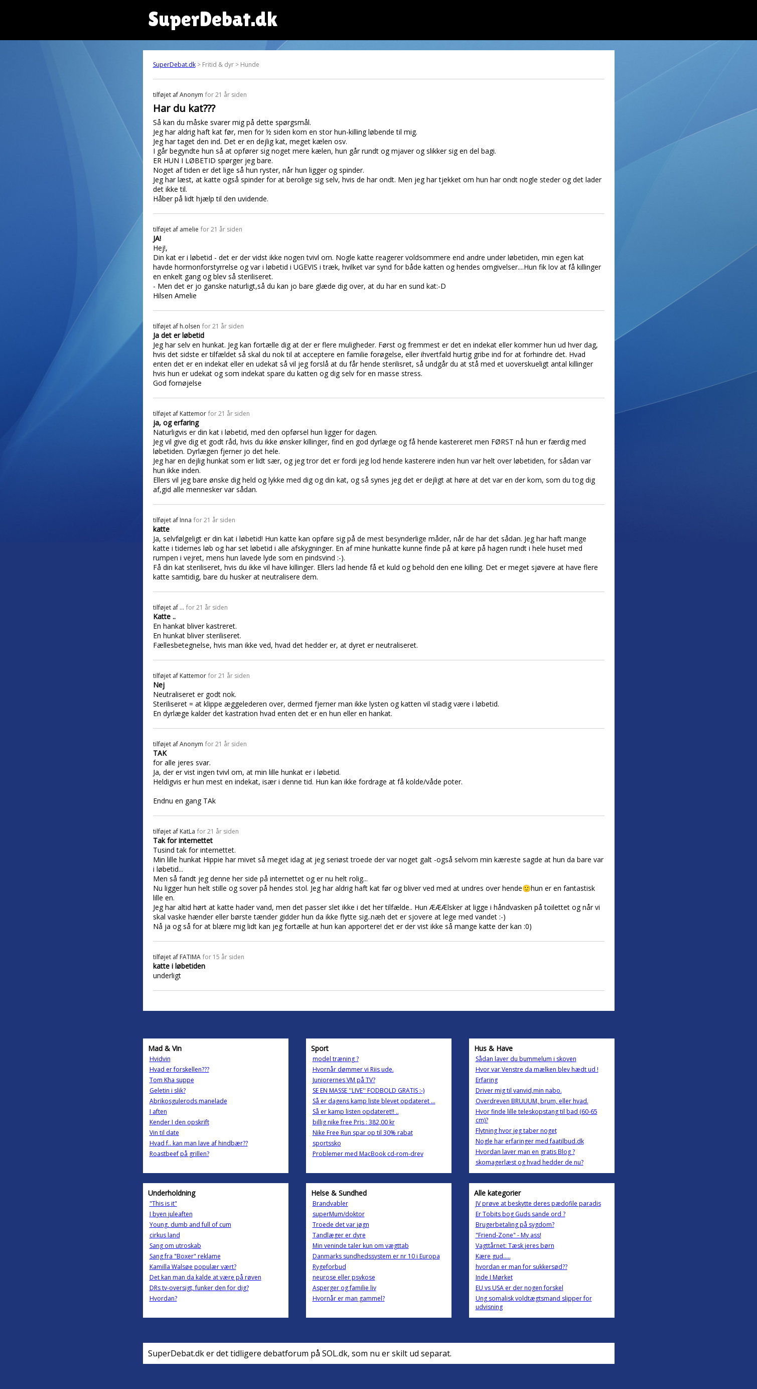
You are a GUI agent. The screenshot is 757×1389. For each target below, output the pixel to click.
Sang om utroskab (175, 1245)
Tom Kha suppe (171, 1080)
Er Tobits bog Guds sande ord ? (520, 1214)
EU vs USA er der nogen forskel (519, 1288)
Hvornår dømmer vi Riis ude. (353, 1069)
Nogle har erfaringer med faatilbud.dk (530, 1141)
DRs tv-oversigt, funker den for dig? (199, 1288)
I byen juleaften (171, 1214)
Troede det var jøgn (341, 1224)
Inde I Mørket (494, 1277)
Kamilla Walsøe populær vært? (192, 1266)
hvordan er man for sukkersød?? (521, 1266)
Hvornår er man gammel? (349, 1298)
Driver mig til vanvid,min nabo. (519, 1090)
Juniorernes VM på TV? (344, 1080)
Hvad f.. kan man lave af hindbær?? (198, 1143)
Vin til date (164, 1132)
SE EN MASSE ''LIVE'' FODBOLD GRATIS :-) (368, 1090)
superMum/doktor (339, 1214)
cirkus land (164, 1235)
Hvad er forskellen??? (179, 1069)
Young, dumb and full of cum (190, 1224)
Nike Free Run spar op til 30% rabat (363, 1132)
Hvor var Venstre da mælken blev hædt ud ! (537, 1069)
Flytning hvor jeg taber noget (516, 1130)
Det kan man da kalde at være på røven (205, 1277)
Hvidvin (160, 1059)
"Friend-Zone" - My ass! (508, 1235)
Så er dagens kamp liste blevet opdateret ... (374, 1101)
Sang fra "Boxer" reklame (185, 1256)
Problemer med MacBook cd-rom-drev (368, 1153)
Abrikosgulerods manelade (188, 1101)
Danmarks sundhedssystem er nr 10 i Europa (376, 1256)
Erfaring (487, 1080)
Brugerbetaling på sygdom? (515, 1224)
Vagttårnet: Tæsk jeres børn (515, 1245)
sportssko (327, 1143)
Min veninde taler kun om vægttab (361, 1245)
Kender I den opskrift (179, 1122)
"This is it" (163, 1203)
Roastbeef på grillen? (179, 1153)
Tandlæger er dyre (339, 1235)
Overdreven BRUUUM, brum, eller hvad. (532, 1101)
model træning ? (336, 1059)
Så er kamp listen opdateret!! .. (356, 1111)
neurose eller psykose (344, 1277)
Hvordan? (163, 1298)
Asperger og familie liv (344, 1288)
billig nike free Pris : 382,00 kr (354, 1122)
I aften (158, 1111)
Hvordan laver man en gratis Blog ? (525, 1151)
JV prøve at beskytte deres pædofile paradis (538, 1203)
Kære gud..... (493, 1256)
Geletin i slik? (167, 1090)
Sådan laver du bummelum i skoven (526, 1059)
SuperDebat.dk (174, 64)
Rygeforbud (329, 1266)
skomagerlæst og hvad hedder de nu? (529, 1162)
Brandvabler (330, 1203)
